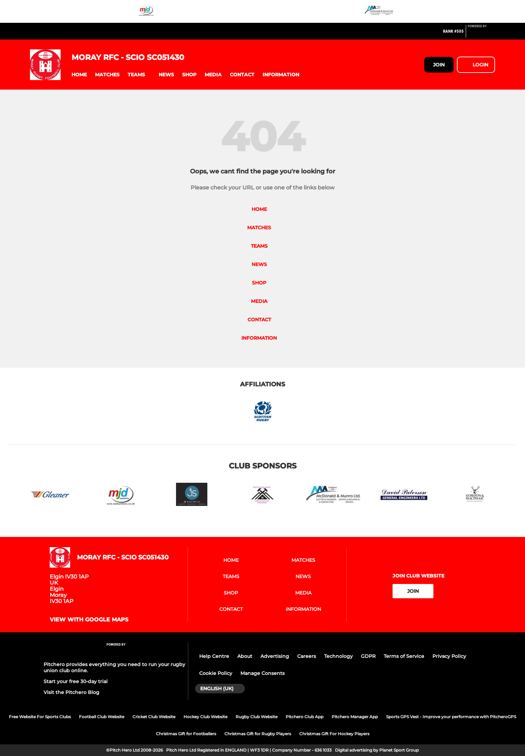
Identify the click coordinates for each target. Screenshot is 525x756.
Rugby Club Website (256, 716)
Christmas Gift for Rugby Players (257, 733)
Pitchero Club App (304, 716)
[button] (79, 74)
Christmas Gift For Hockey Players (334, 733)
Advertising (274, 656)
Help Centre (214, 656)
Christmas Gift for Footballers (186, 733)
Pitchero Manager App (355, 716)
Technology (338, 656)
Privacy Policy (449, 656)
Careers (306, 656)
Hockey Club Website (205, 716)
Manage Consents (262, 673)
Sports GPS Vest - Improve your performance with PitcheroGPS (451, 716)
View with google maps (89, 619)
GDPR (368, 656)
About (244, 656)
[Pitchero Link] (481, 34)
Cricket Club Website (153, 716)
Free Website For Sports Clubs (40, 716)
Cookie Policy (215, 673)
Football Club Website (101, 716)
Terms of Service (404, 656)
